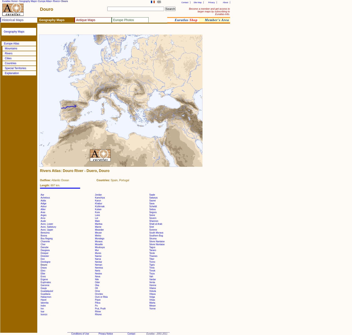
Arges (43, 215)
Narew (98, 256)
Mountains (11, 48)
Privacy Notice (106, 334)
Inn (42, 308)
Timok (152, 270)
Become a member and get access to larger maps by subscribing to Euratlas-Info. (209, 11)
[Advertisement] (92, 30)
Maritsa (98, 224)
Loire (97, 215)
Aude (43, 221)
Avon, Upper (47, 230)
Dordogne (46, 262)
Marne (98, 227)
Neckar (98, 262)
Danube (44, 247)
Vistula (152, 291)
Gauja (44, 288)
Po (96, 305)
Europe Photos (123, 20)
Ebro (43, 270)
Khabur (98, 203)
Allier (43, 209)
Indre (43, 305)
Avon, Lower (47, 224)
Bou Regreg (47, 238)
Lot (96, 218)
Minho (98, 235)
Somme (153, 230)
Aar (42, 195)
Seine (152, 215)
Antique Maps (85, 20)
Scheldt (153, 206)
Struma (152, 238)
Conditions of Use (80, 334)
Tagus (152, 247)
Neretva (99, 268)
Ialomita (44, 303)
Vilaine (152, 288)
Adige (43, 203)
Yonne (152, 308)
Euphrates (46, 282)
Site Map (198, 2)
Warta (152, 303)
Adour (44, 206)
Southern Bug (156, 235)
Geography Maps (14, 31)
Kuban (98, 209)
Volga (152, 297)
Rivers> (57, 1)
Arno (43, 218)
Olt (96, 288)
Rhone (98, 314)
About (225, 2)
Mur (97, 250)
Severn (152, 218)
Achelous (45, 197)
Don (43, 259)
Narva (98, 259)
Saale (152, 195)
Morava (98, 241)
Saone (152, 200)
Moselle (99, 244)
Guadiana (45, 294)
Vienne (152, 285)
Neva (97, 276)
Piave (98, 300)
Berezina (45, 232)
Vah (151, 276)
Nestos (98, 273)
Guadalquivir (47, 291)
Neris (97, 270)
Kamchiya (100, 197)
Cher (43, 244)
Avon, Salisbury (48, 227)
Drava (44, 268)
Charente (45, 241)
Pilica (97, 303)
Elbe (43, 273)
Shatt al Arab (155, 224)
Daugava (45, 250)
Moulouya (100, 247)
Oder (97, 282)
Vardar (152, 279)
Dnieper (44, 253)
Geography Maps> (28, 1)
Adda (43, 200)
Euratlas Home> (10, 1)
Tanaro (152, 250)
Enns (43, 276)
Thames (153, 256)
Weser (152, 305)
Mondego (99, 238)
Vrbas (152, 300)
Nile (97, 279)
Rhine (98, 311)
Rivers (9, 53)
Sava (151, 203)
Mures (98, 253)
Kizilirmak (100, 206)
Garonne (45, 285)
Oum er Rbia (101, 297)
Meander (99, 230)
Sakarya (153, 197)
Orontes (99, 294)
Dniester (45, 256)
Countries (10, 63)
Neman (98, 265)
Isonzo (44, 314)
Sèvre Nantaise (157, 241)
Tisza (152, 273)
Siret (151, 227)
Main (97, 221)
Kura (97, 212)
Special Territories (15, 68)
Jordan (98, 195)
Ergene (44, 279)
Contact (184, 2)
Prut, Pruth (100, 308)
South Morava (156, 232)
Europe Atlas (11, 43)
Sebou (152, 209)
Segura (152, 212)
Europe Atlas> (45, 1)
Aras (43, 212)
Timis (152, 268)
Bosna (44, 235)
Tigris (152, 265)
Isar (42, 311)
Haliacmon (46, 297)
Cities (8, 58)
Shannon (153, 221)
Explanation (12, 73)
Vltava (152, 294)
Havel (43, 300)
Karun (98, 200)
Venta (152, 282)
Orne (97, 291)
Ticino (152, 262)
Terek (152, 253)
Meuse (98, 232)
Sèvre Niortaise (157, 244)
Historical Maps (13, 20)
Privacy (211, 2)
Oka (97, 285)
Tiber (151, 259)
